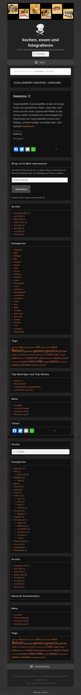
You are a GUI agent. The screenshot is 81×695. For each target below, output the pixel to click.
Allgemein (18, 250)
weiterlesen (29, 126)
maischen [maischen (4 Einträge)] (38, 355)
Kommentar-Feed (21, 411)
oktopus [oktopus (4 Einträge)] (62, 355)
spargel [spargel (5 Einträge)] (46, 362)
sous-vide (18, 316)
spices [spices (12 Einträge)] (54, 361)
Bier (15, 259)
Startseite (39, 71)
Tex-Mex (17, 322)
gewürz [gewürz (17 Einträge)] (39, 351)
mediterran (18, 289)
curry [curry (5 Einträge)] (42, 347)
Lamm (16, 286)
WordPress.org (21, 414)
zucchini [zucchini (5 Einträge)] (42, 365)
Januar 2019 (19, 222)
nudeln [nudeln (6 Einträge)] (56, 354)
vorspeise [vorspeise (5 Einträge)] (35, 365)
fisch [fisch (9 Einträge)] (54, 347)
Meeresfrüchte (20, 292)
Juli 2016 (17, 228)
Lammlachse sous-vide (23, 390)
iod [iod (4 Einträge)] (19, 355)
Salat (16, 307)
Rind (16, 304)
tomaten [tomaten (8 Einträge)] (25, 365)
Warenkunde (19, 332)
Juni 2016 (18, 231)
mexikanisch (19, 295)
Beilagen (17, 256)
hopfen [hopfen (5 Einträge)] (14, 355)
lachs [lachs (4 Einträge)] (28, 355)
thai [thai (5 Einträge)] (19, 365)
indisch (17, 280)
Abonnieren (21, 189)
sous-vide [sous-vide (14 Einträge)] (36, 361)
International (19, 283)
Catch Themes (48, 683)
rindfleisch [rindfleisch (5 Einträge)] (42, 358)
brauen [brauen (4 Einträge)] (32, 347)
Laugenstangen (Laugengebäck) (27, 387)
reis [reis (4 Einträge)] (24, 358)
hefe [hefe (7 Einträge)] (65, 351)
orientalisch (18, 298)
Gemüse (17, 274)
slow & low (18, 313)
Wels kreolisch (20, 384)
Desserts (17, 262)
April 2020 (18, 216)
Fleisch (17, 271)
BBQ (16, 253)
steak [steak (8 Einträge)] (14, 365)
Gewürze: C (22, 96)
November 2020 (20, 213)
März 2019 (18, 219)
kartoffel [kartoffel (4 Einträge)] (23, 355)
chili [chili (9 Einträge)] (37, 347)
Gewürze (17, 277)
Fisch (16, 268)
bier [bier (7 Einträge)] (21, 347)
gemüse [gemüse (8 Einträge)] (28, 351)
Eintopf (17, 265)
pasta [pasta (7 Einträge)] (14, 358)
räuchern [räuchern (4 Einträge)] (50, 358)
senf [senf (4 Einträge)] (13, 362)
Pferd (16, 301)
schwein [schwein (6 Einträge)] (65, 358)
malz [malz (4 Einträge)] (44, 355)
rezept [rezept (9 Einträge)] (29, 358)
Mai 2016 (18, 234)
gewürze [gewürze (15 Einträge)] (51, 351)
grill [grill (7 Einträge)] (60, 351)
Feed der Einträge (21, 408)
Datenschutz (40, 680)
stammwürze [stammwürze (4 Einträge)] (63, 362)
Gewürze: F (19, 381)
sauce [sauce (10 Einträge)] (56, 357)
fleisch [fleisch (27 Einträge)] (18, 350)
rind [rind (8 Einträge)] (35, 358)
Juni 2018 (18, 225)
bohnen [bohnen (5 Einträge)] (26, 347)
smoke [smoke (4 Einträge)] (17, 362)
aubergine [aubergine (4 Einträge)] (15, 347)
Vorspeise (18, 329)
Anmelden (18, 405)
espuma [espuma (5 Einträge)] (48, 347)
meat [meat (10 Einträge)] (49, 354)
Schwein (17, 310)
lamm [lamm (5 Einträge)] (32, 355)
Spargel (17, 319)
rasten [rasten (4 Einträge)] (20, 358)
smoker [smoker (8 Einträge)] (24, 361)
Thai (15, 326)
